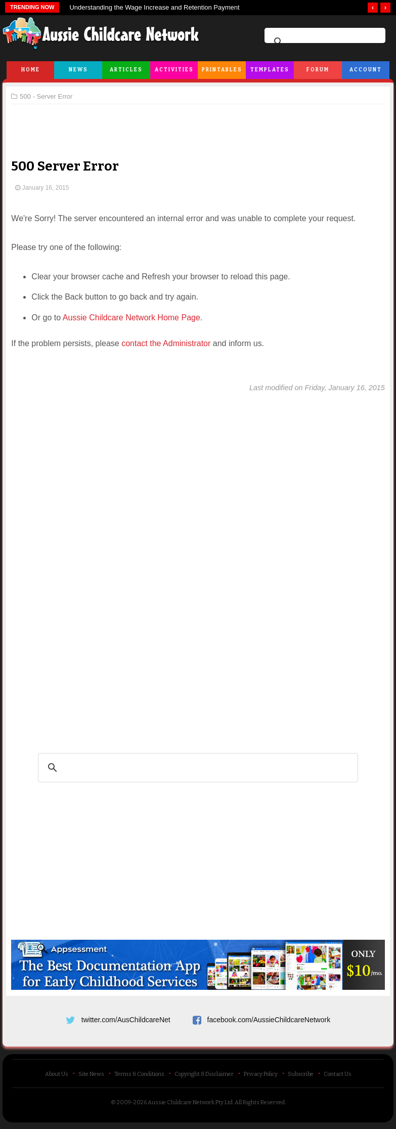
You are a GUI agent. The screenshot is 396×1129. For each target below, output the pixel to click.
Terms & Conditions (139, 1077)
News (78, 70)
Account (365, 70)
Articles (126, 70)
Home (30, 70)
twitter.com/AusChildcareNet (125, 1019)
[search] (323, 42)
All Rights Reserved (260, 1105)
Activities (174, 70)
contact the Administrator (169, 343)
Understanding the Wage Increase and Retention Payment (154, 7)
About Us (56, 1077)
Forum (317, 70)
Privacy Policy (261, 1077)
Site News (91, 1077)
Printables (222, 70)
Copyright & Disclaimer (204, 1077)
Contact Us (337, 1077)
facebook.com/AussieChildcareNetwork (269, 1019)
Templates (269, 70)
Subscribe (301, 1077)
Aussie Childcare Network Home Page (135, 317)
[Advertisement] (198, 123)
